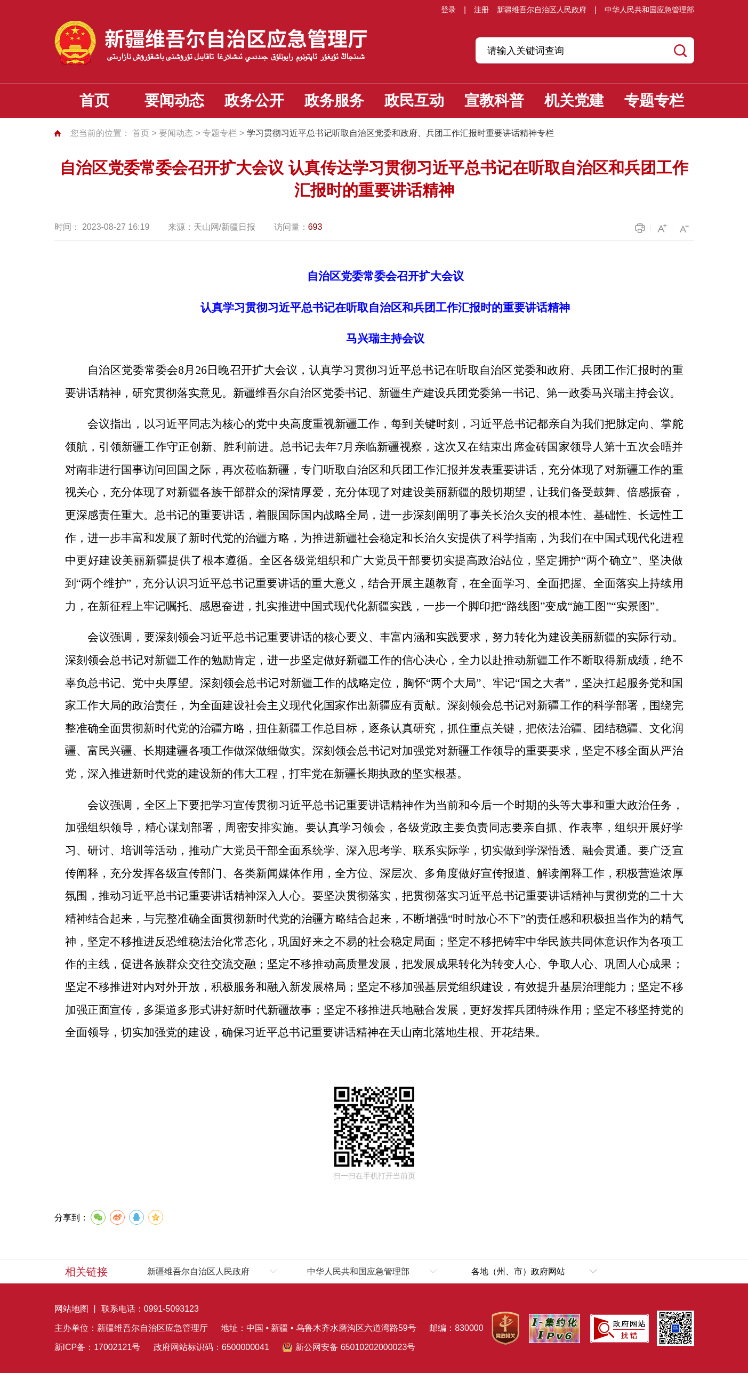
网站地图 (71, 1308)
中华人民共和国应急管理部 (649, 9)
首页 (94, 100)
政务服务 (334, 100)
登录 (448, 9)
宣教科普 (494, 100)
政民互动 (414, 100)
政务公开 (254, 100)
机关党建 (574, 100)
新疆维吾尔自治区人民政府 (541, 9)
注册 (481, 9)
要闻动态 (174, 100)
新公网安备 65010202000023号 (355, 1347)
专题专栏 (654, 100)
